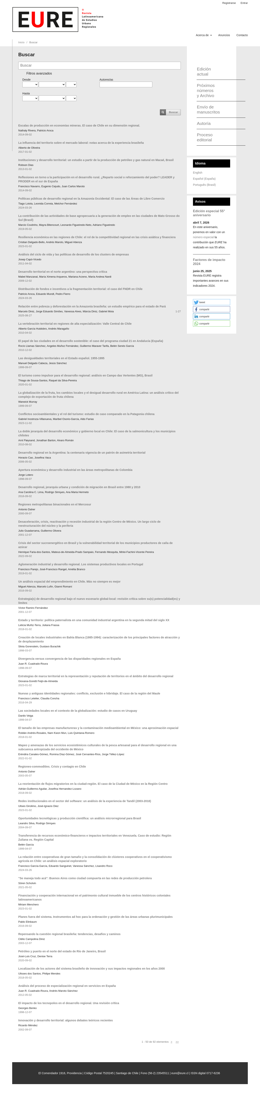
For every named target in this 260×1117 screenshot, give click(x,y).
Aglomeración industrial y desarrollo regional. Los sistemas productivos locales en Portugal (80, 564)
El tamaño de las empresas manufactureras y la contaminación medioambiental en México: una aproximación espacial (98, 728)
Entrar (244, 2)
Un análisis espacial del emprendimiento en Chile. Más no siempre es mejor (69, 581)
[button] (211, 302)
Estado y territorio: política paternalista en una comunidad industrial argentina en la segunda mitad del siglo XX (93, 620)
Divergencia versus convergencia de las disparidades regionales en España (69, 658)
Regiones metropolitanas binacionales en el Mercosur (54, 504)
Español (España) (204, 178)
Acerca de (202, 35)
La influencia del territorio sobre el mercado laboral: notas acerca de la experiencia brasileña (81, 142)
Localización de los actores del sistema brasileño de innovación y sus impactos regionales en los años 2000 (91, 968)
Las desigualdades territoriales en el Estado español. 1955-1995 (61, 358)
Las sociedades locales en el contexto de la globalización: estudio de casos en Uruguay (77, 710)
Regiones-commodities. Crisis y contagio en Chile (52, 766)
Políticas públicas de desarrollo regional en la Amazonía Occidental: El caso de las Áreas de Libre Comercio (91, 198)
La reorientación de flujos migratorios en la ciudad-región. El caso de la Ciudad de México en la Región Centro (93, 783)
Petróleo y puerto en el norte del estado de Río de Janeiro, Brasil (62, 951)
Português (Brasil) (204, 184)
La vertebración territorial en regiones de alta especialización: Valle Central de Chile (75, 323)
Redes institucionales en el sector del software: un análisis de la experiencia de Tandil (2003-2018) (84, 801)
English (197, 172)
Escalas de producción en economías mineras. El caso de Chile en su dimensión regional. (79, 125)
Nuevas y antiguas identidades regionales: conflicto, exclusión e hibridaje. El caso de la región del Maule (89, 693)
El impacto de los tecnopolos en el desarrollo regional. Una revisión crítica (68, 1003)
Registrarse (229, 2)
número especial (203, 237)
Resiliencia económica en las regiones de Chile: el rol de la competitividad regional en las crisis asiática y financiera (97, 237)
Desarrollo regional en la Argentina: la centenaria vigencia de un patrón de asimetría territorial (81, 452)
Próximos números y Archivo (206, 90)
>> (177, 1041)
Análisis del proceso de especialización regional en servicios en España (67, 985)
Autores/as (106, 79)
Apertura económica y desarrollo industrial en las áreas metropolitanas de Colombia (75, 469)
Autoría (204, 123)
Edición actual (204, 71)
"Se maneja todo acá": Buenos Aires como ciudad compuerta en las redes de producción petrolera (85, 878)
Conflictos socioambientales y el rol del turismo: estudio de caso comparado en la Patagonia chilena (86, 414)
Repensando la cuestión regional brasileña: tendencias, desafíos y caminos (69, 934)
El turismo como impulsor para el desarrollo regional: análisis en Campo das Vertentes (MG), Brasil (85, 375)
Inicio (21, 42)
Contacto (242, 35)
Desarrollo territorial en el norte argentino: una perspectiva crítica (62, 271)
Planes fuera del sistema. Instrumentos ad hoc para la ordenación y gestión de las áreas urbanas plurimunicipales (95, 916)
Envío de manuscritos (207, 109)
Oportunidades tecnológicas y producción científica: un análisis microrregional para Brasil (79, 818)
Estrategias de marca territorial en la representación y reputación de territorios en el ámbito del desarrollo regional (95, 676)
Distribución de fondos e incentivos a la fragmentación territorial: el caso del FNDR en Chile (80, 289)
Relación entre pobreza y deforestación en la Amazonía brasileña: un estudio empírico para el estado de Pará (92, 306)
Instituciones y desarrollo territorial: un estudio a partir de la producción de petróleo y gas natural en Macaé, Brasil (96, 160)
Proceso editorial (204, 137)
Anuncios (224, 35)
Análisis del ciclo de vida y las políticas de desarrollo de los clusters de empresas (73, 254)
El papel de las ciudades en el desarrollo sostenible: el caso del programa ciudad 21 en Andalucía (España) (90, 341)
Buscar (173, 112)
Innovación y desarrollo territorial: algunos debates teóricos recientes (65, 1020)
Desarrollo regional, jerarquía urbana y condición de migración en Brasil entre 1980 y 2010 (79, 487)
